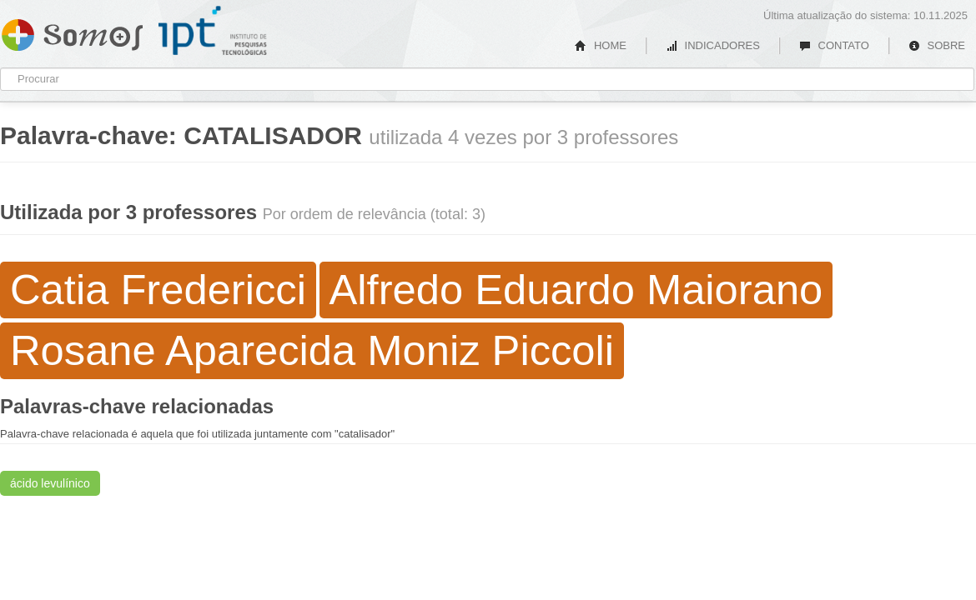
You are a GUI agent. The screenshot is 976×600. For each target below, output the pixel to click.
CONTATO (834, 45)
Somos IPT (72, 31)
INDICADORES (713, 45)
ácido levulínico (50, 483)
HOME (600, 45)
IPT (212, 31)
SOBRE (936, 45)
